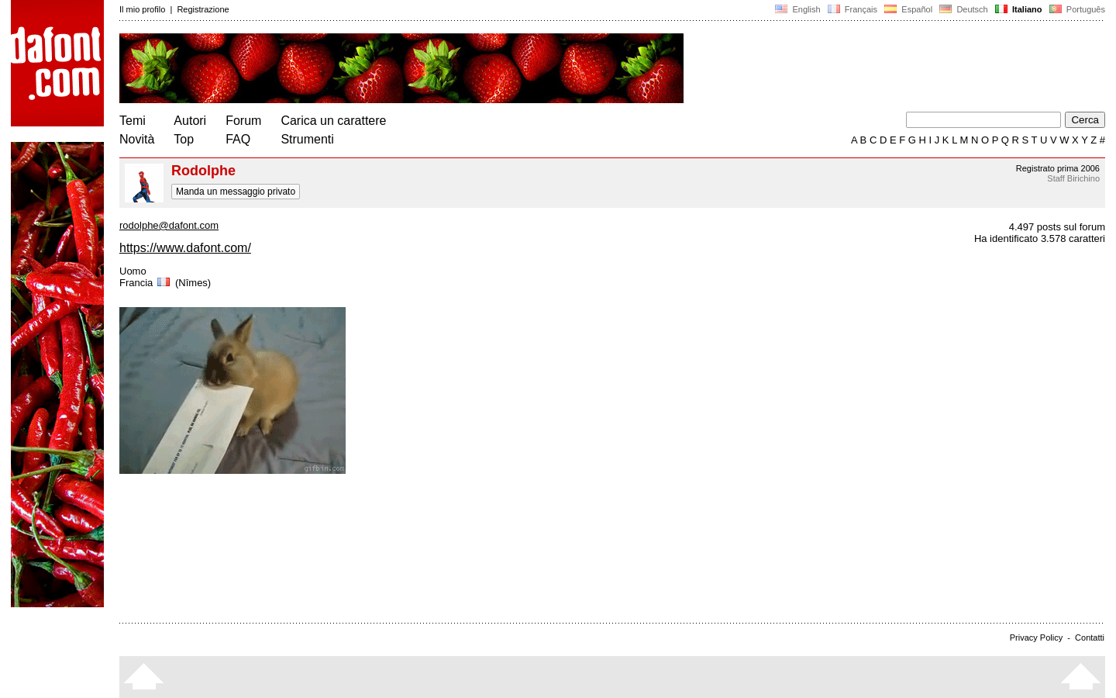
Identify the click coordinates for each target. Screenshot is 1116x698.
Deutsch (963, 9)
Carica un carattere (333, 120)
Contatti (1089, 637)
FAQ (238, 139)
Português (1076, 9)
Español (908, 9)
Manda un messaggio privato (235, 191)
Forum (243, 120)
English (797, 9)
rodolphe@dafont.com (169, 225)
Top (184, 139)
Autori (190, 120)
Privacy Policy (1036, 637)
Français (852, 9)
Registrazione (203, 9)
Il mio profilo (142, 9)
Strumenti (307, 139)
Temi (132, 120)
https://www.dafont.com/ (185, 247)
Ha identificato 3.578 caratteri (1039, 238)
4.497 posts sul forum (1057, 227)
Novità (136, 139)
